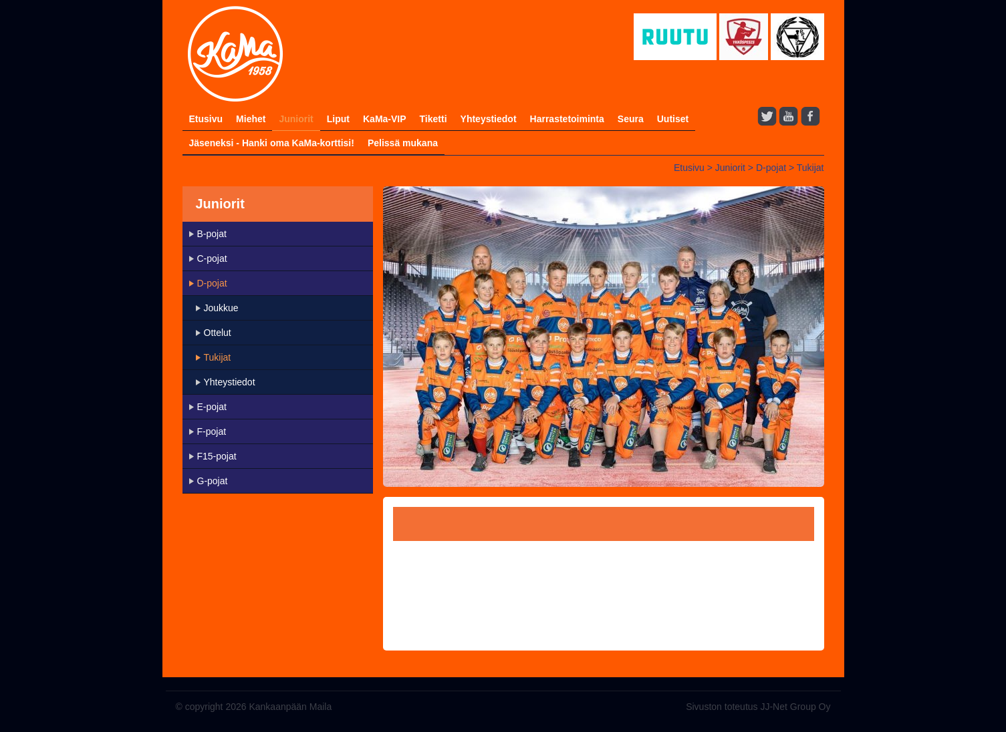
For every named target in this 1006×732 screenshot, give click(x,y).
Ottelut (217, 332)
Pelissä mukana (403, 143)
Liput (338, 119)
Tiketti (433, 119)
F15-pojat (217, 456)
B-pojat (212, 233)
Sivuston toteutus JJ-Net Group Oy (758, 706)
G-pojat (212, 481)
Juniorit (296, 119)
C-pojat (212, 258)
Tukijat (810, 167)
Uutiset (672, 119)
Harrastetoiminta (567, 119)
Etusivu (206, 119)
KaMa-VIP (384, 119)
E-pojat (212, 406)
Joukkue (221, 308)
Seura (631, 119)
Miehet (250, 119)
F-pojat (212, 431)
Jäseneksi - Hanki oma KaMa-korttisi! (271, 143)
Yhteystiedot (489, 119)
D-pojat (771, 167)
